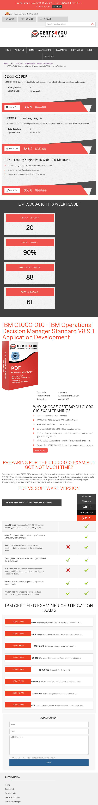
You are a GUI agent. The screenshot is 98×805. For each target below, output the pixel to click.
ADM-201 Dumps (11, 755)
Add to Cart (13, 102)
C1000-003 (34, 558)
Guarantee (61, 45)
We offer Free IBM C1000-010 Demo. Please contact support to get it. (69, 355)
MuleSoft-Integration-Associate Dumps (12, 785)
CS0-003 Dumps (25, 768)
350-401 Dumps (83, 761)
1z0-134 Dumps (54, 755)
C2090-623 (40, 547)
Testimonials (10, 690)
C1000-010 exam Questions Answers (59, 320)
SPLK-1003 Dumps (70, 761)
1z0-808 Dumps (39, 755)
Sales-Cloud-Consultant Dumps (27, 756)
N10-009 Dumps (40, 768)
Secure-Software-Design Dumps (70, 785)
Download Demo (47, 362)
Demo (31, 45)
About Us (19, 45)
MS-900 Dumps (39, 761)
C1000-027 (38, 591)
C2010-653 (32, 524)
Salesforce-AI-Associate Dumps (71, 769)
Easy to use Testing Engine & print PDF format (27, 170)
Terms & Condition (12, 694)
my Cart (47, 18)
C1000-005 (34, 580)
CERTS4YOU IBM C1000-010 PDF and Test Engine (64, 324)
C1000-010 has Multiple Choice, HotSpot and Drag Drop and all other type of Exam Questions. (69, 339)
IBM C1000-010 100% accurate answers (60, 329)
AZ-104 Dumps (10, 768)
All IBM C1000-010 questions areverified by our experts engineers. (66, 347)
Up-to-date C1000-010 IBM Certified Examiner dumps (65, 333)
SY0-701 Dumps (54, 768)
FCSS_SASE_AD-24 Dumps (27, 783)
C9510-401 (32, 536)
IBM (12, 58)
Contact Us (77, 45)
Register (29, 18)
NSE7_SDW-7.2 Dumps (85, 768)
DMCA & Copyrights (13, 698)
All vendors (44, 45)
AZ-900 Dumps (83, 755)
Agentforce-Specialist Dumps (56, 784)
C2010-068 (45, 569)
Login (12, 18)
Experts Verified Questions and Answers (24, 165)
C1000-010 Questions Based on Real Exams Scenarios (30, 160)
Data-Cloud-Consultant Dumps (85, 775)
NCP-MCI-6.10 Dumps (41, 783)
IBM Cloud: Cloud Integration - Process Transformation (34, 58)
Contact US (9, 686)
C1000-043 (31, 603)
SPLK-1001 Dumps (55, 761)
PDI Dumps (70, 754)
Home (8, 45)
